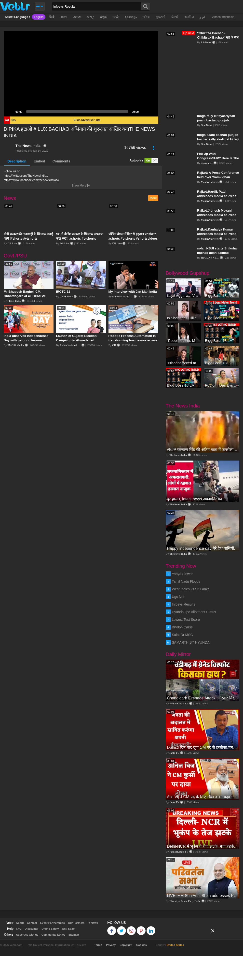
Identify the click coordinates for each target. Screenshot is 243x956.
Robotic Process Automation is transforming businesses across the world (133, 340)
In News (93, 922)
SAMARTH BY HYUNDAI (191, 642)
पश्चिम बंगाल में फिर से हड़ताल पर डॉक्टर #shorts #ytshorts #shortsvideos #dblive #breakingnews (133, 238)
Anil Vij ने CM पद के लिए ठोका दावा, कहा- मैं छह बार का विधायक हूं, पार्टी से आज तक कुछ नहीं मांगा (202, 797)
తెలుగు (77, 17)
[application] (81, 73)
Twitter (121, 928)
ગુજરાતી (160, 17)
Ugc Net (178, 597)
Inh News (206, 42)
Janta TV (174, 752)
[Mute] (144, 111)
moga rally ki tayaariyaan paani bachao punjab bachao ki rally (216, 120)
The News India (27, 146)
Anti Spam (68, 928)
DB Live (12, 243)
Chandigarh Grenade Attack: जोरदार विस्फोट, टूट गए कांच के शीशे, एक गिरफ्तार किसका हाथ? (202, 698)
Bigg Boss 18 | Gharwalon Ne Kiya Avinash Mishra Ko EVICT (221, 363)
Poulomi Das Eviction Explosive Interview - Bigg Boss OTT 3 (221, 385)
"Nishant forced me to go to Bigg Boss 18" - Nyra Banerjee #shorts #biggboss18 (183, 363)
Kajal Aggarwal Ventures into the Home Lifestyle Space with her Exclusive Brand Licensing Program (183, 295)
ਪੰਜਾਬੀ (175, 17)
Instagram (131, 928)
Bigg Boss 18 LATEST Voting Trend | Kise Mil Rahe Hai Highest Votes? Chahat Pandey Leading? (221, 340)
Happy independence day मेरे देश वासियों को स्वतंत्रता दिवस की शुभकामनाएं (202, 548)
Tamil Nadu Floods (186, 581)
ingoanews (207, 162)
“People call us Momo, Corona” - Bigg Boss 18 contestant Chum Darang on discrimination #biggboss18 (183, 340)
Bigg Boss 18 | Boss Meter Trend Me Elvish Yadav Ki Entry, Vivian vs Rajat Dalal (221, 318)
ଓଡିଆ (146, 17)
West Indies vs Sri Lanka (191, 589)
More (153, 198)
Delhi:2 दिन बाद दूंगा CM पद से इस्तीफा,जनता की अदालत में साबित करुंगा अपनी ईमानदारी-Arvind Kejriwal (202, 747)
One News (206, 125)
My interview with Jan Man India (132, 291)
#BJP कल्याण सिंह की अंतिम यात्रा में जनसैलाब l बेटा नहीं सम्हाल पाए (202, 450)
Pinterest (141, 928)
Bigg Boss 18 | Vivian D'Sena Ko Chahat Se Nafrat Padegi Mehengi (221, 295)
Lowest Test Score (186, 620)
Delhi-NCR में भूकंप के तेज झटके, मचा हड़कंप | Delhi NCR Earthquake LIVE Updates (202, 846)
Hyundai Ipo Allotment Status (194, 612)
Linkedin (151, 928)
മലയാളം (130, 17)
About (20, 922)
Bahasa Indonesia (222, 17)
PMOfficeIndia (16, 345)
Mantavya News (210, 181)
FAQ (19, 928)
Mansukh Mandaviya (123, 296)
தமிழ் (90, 17)
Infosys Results (183, 604)
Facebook (112, 928)
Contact (32, 922)
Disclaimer (32, 928)
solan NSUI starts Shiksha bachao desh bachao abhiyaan (217, 252)
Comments (61, 161)
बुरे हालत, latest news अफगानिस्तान (194, 499)
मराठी (115, 17)
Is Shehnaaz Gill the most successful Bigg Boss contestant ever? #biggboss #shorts (183, 318)
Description (16, 161)
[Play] (10, 111)
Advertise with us (27, 934)
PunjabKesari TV (179, 703)
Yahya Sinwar (182, 574)
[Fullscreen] (151, 111)
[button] (81, 74)
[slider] (77, 111)
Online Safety (50, 928)
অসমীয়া (189, 17)
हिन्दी (51, 17)
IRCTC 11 (63, 291)
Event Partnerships (52, 922)
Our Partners (76, 922)
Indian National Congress (73, 345)
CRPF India (66, 296)
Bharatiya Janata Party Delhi (185, 900)
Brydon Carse (182, 627)
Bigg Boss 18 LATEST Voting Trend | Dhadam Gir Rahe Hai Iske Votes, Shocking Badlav (183, 385)
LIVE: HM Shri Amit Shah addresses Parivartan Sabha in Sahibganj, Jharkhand (202, 896)
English (38, 17)
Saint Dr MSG (182, 635)
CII (114, 345)
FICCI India (14, 300)
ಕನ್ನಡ (103, 17)
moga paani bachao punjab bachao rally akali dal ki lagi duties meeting (218, 139)
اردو (202, 17)
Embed (39, 161)
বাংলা (63, 17)
